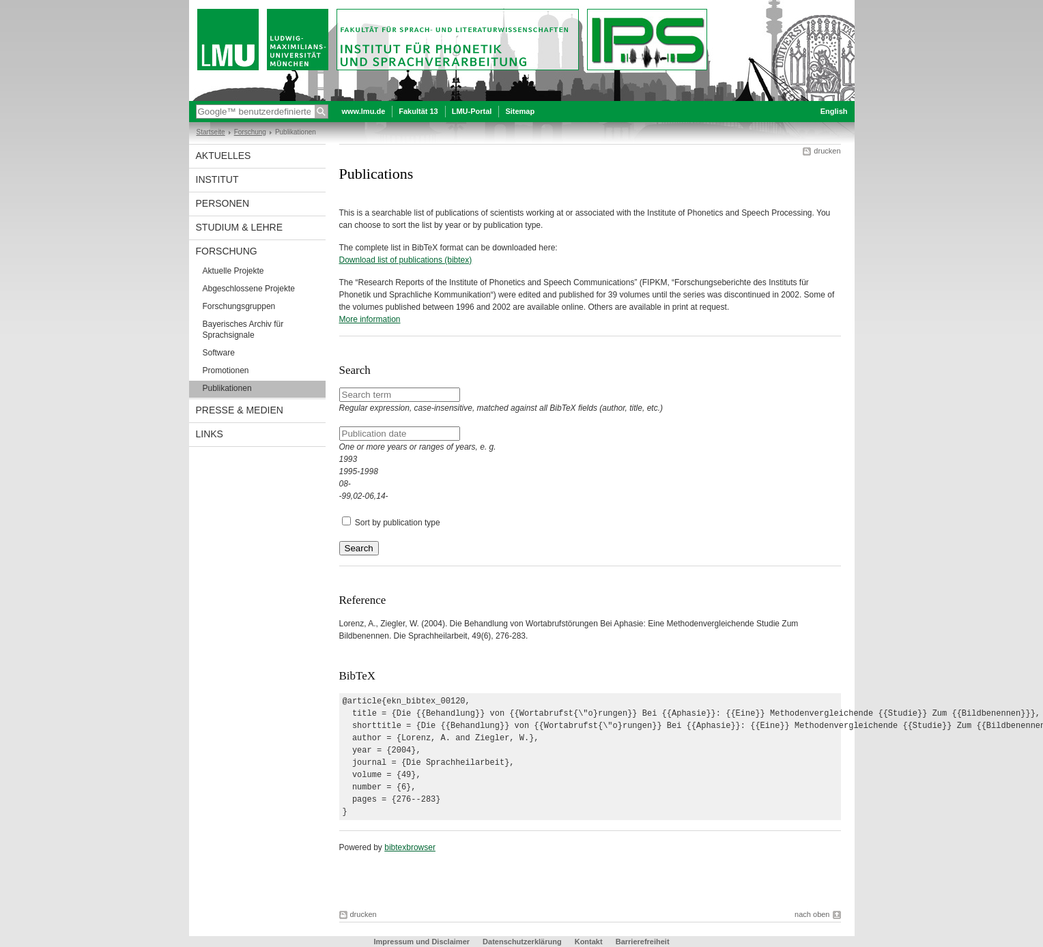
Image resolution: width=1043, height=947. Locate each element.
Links (209, 433)
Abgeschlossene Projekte (249, 288)
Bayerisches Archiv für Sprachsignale (243, 329)
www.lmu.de (364, 111)
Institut (217, 179)
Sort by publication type (397, 522)
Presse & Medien (239, 410)
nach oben (812, 914)
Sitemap (519, 111)
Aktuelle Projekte (233, 271)
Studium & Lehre (239, 227)
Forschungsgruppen (239, 306)
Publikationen (227, 388)
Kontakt (589, 941)
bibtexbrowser (409, 847)
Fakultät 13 (418, 111)
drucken (827, 151)
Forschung (250, 132)
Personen (223, 203)
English (834, 111)
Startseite (211, 132)
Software (219, 353)
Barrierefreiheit (643, 941)
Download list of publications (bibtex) (405, 260)
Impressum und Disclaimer (421, 941)
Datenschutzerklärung (522, 941)
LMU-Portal (472, 111)
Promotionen (226, 370)
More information (370, 319)
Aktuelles (223, 155)
